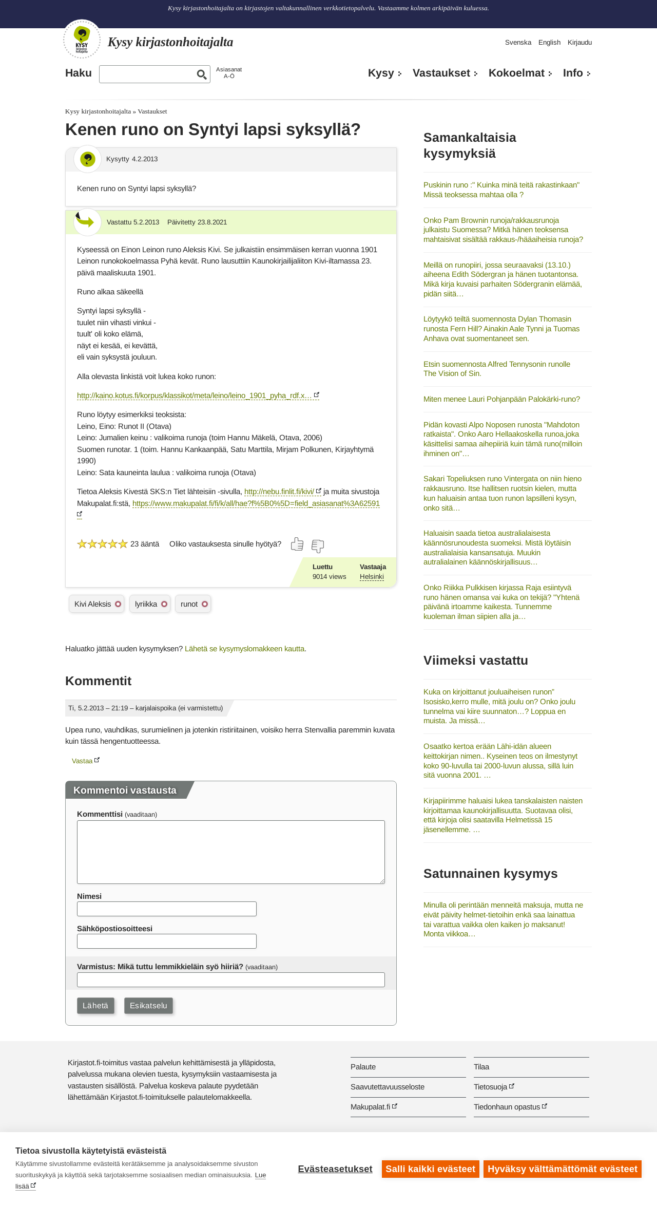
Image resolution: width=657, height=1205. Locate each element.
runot (189, 603)
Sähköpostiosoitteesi (114, 928)
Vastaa (82, 761)
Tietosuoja (490, 1086)
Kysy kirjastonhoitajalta (98, 111)
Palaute (363, 1066)
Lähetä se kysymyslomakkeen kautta (244, 648)
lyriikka (146, 603)
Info (573, 73)
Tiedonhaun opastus (507, 1106)
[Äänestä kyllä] (297, 544)
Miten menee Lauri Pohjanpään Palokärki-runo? (501, 398)
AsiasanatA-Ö (229, 72)
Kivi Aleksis (92, 603)
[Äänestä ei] (317, 546)
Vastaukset (441, 73)
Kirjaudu (580, 42)
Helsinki (372, 576)
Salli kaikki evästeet (430, 1168)
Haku (78, 73)
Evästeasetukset (334, 1168)
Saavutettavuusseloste (387, 1086)
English (549, 42)
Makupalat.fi (370, 1106)
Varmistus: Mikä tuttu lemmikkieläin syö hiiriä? (160, 966)
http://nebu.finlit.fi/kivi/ (279, 491)
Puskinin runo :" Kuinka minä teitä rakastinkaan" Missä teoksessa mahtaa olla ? (501, 189)
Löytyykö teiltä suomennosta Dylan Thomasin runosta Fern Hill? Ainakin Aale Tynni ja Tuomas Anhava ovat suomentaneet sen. (501, 328)
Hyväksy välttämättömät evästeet (562, 1168)
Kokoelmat (517, 73)
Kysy (381, 73)
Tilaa (481, 1066)
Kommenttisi (100, 813)
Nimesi (89, 896)
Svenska (518, 42)
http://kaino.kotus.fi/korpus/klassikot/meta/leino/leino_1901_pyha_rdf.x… (194, 395)
